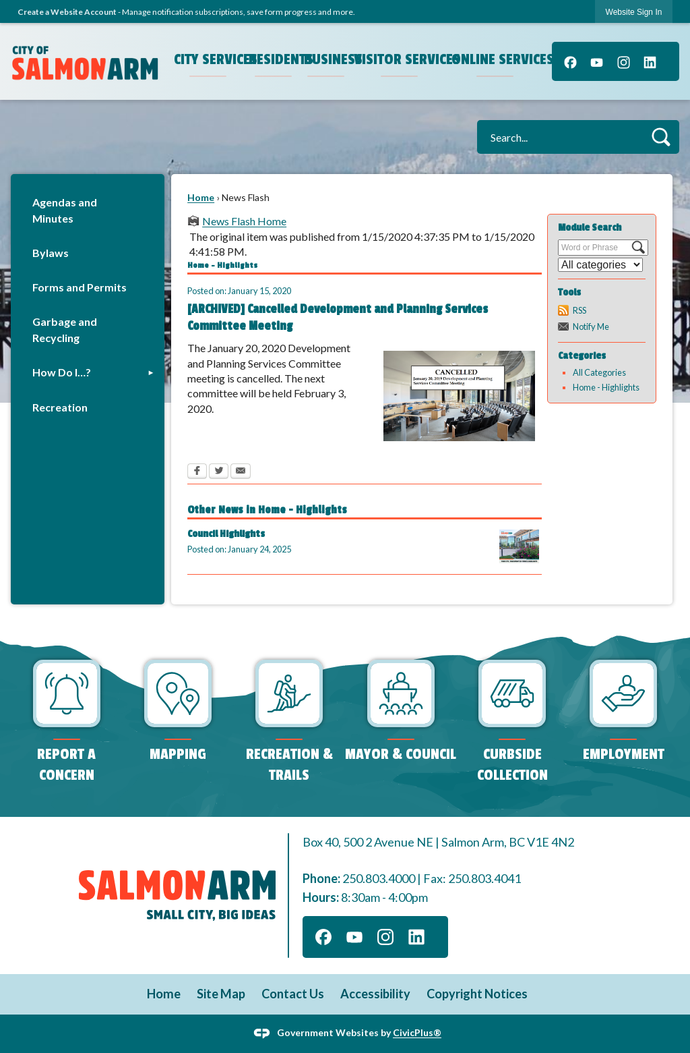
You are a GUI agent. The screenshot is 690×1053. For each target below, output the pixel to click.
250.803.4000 (378, 878)
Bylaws (50, 252)
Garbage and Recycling (64, 329)
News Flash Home (244, 221)
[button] (660, 136)
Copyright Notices (477, 993)
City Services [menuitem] (209, 59)
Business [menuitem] (327, 59)
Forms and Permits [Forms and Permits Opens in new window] (79, 287)
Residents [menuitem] (275, 59)
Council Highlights (226, 534)
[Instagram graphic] (623, 61)
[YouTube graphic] (596, 61)
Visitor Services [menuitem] (401, 59)
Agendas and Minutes (64, 210)
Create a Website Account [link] (67, 12)
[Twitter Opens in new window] (218, 472)
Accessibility (375, 993)
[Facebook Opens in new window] (197, 472)
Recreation (60, 407)
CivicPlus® (417, 1032)
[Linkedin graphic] (650, 61)
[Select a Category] (600, 265)
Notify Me (591, 326)
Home (200, 197)
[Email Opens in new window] (240, 472)
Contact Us (292, 993)
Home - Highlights (606, 387)
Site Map (221, 993)
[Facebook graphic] (570, 61)
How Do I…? (61, 372)
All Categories (599, 372)
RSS (579, 310)
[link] (634, 12)
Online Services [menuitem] (496, 59)
